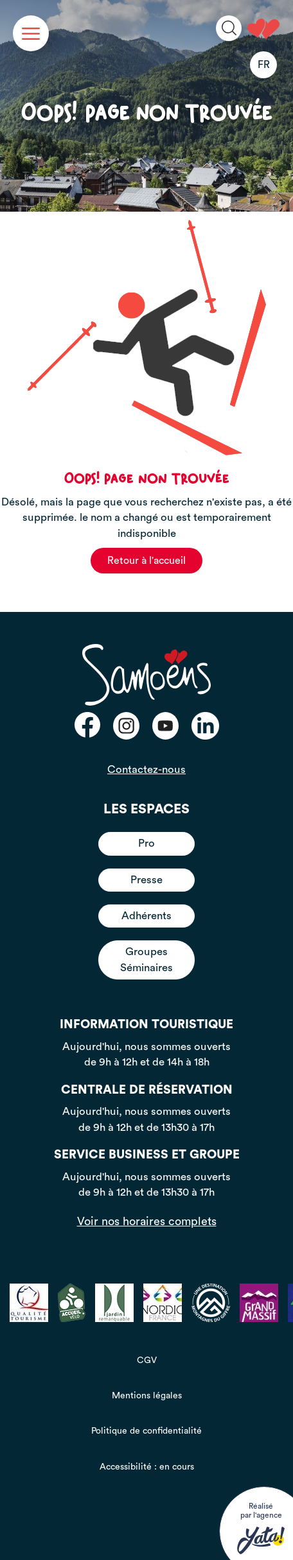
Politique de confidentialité (146, 1431)
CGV (147, 1360)
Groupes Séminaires (146, 959)
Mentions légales (147, 1395)
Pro (146, 843)
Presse (146, 879)
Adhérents (146, 915)
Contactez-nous (146, 769)
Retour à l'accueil (146, 560)
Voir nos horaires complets (147, 1221)
